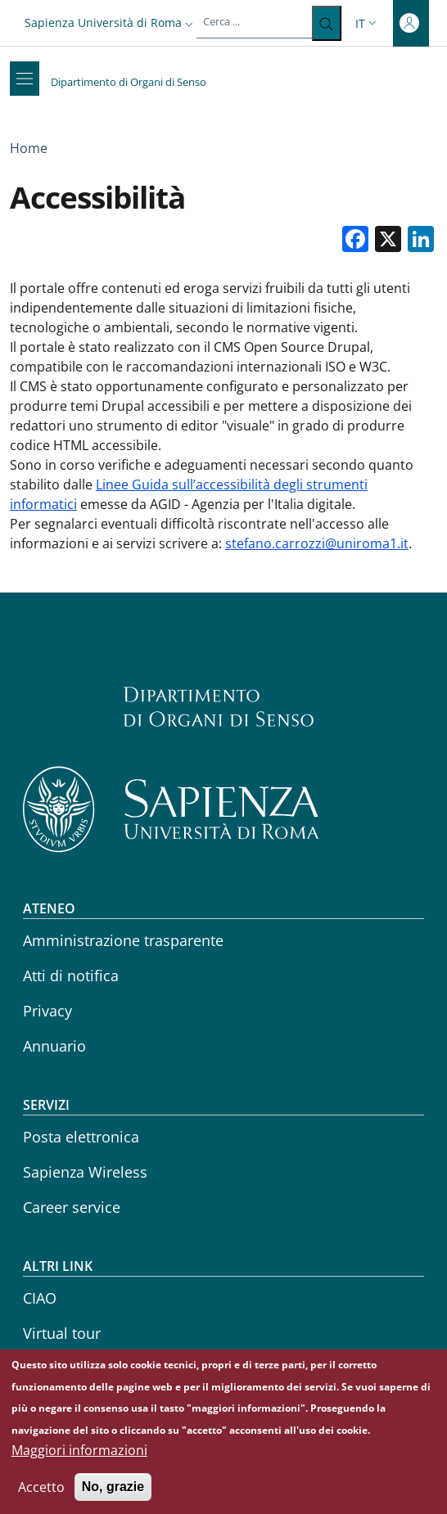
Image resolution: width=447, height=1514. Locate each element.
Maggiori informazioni (79, 1461)
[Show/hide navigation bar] (24, 78)
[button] (110, 22)
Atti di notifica (71, 975)
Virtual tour (62, 1333)
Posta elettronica (81, 1137)
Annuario (54, 1046)
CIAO (39, 1298)
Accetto (41, 1498)
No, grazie (113, 1497)
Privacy (47, 1011)
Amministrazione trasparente (123, 940)
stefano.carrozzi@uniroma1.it (317, 543)
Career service (71, 1207)
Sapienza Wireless (85, 1172)
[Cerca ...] (326, 23)
